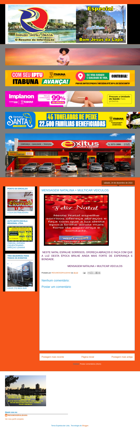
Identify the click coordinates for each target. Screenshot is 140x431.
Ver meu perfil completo (14, 419)
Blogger (85, 426)
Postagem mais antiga (122, 357)
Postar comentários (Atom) (90, 364)
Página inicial (87, 357)
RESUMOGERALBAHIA (17, 415)
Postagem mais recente (53, 357)
